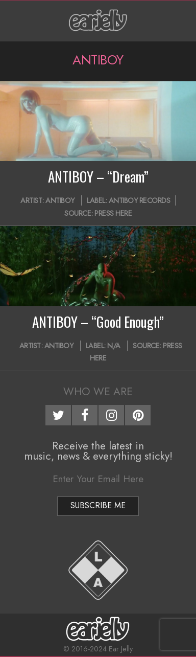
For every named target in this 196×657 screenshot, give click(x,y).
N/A (113, 346)
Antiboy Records (139, 200)
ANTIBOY (60, 200)
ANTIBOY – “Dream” (98, 176)
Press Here (113, 213)
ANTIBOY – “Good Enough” (98, 321)
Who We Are (98, 391)
